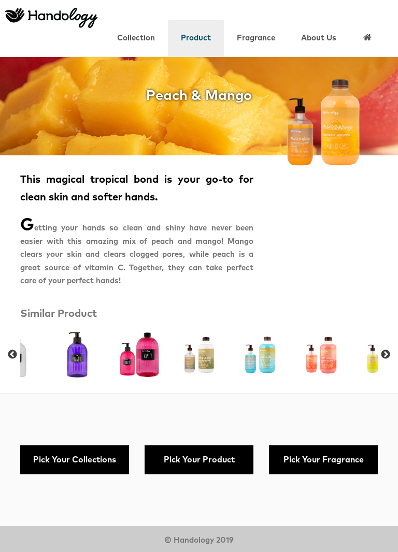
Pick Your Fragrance (323, 460)
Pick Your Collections (74, 460)
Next (385, 355)
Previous (12, 355)
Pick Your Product (199, 460)
